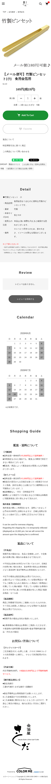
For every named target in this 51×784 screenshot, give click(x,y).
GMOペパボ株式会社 (41, 776)
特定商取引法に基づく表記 (14, 145)
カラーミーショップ (10, 776)
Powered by (25, 770)
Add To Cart (25, 115)
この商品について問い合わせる (16, 151)
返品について (8, 139)
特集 (2, 169)
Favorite (25, 129)
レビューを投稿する (25, 299)
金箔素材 (12, 12)
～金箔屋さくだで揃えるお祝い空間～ (20, 169)
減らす (21, 98)
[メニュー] (3, 3)
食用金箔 (21, 12)
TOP (4, 12)
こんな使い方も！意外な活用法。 (34, 164)
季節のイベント (14, 164)
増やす (34, 98)
